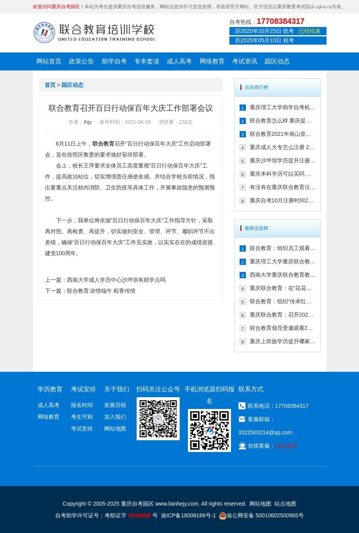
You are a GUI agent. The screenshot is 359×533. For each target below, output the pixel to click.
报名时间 (82, 405)
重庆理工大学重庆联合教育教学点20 (283, 261)
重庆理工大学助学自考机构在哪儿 (283, 107)
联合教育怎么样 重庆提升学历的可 (283, 120)
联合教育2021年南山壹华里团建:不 (283, 134)
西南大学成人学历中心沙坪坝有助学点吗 (116, 280)
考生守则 (82, 417)
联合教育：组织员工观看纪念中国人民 (283, 248)
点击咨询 (286, 446)
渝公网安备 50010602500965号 (261, 515)
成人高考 (179, 61)
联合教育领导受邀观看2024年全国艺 (283, 328)
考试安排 (82, 428)
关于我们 (116, 389)
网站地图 (115, 428)
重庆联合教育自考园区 (94, 32)
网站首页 (48, 61)
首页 (50, 85)
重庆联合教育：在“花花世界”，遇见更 (283, 288)
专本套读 (146, 61)
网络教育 (212, 61)
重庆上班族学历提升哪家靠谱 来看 (283, 341)
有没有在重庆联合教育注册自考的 (283, 187)
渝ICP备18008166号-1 (188, 515)
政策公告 (81, 61)
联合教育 (103, 143)
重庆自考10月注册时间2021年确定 (283, 200)
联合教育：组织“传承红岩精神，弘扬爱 (283, 301)
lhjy (88, 122)
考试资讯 (244, 61)
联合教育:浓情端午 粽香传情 (101, 291)
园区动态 (277, 61)
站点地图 (285, 504)
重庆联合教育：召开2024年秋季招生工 (283, 315)
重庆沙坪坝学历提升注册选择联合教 (283, 160)
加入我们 (115, 417)
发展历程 (115, 405)
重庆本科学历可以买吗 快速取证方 (283, 174)
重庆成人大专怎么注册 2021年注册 (283, 147)
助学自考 (114, 61)
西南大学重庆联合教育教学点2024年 (283, 275)
